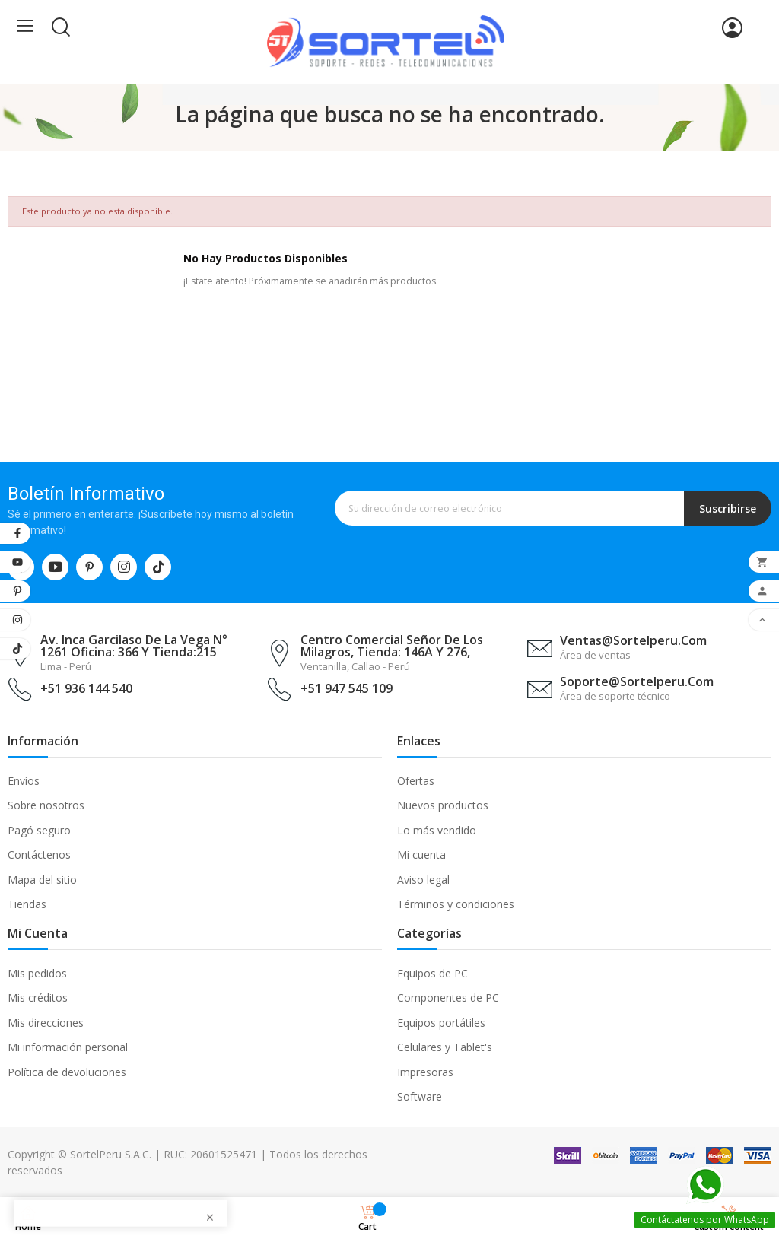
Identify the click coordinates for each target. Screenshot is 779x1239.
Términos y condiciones (455, 904)
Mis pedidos (37, 973)
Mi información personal (68, 1047)
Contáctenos (39, 854)
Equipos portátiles (441, 1022)
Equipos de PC (432, 973)
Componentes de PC (448, 997)
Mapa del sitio (42, 879)
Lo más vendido (436, 830)
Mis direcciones (46, 1022)
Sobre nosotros (46, 805)
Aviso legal (423, 879)
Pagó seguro (39, 830)
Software (419, 1096)
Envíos (24, 781)
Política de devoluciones (67, 1072)
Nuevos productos (442, 805)
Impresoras (425, 1072)
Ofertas (415, 781)
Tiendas (27, 904)
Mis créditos (38, 997)
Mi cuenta (421, 854)
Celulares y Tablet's (444, 1047)
